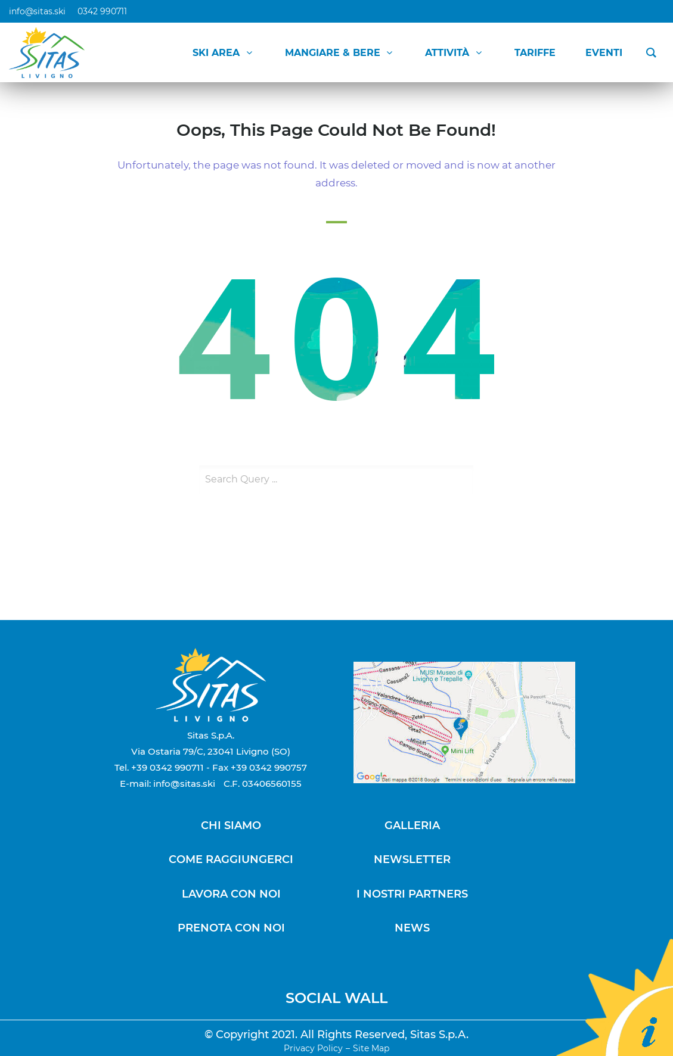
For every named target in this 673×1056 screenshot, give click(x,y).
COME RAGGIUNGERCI (231, 859)
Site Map (371, 1048)
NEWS (412, 927)
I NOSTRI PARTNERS (412, 894)
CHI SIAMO (231, 825)
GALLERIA (412, 825)
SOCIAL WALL (336, 998)
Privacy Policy (313, 1048)
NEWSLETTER (412, 859)
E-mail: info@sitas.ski (167, 783)
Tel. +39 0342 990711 (159, 767)
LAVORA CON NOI (231, 894)
